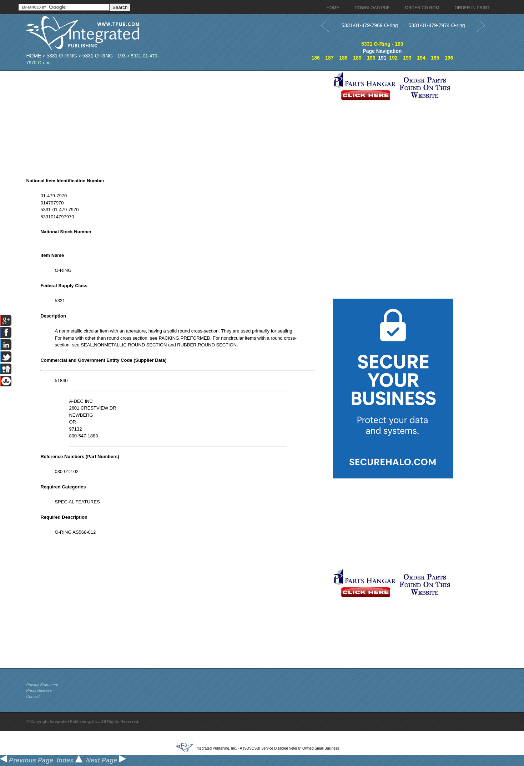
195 (435, 58)
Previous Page (26, 760)
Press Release (39, 690)
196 (449, 58)
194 (421, 58)
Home (33, 56)
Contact (33, 696)
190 (371, 58)
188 (343, 58)
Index (69, 760)
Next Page (106, 760)
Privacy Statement (42, 685)
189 (357, 58)
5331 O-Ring (61, 56)
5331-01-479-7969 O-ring (370, 25)
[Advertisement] (177, 121)
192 (393, 58)
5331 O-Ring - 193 (104, 56)
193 (407, 58)
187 (329, 58)
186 (315, 58)
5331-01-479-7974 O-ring (437, 25)
